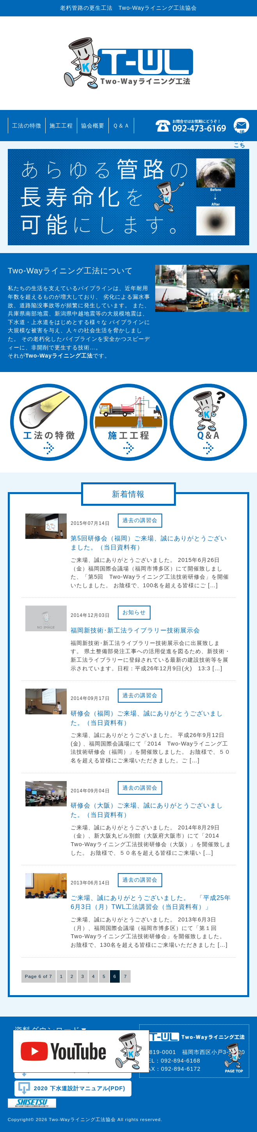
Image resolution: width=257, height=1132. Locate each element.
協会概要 (93, 125)
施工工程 (61, 125)
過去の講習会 (140, 520)
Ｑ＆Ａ (121, 125)
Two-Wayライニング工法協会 (128, 63)
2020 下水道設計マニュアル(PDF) (79, 1088)
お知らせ (134, 612)
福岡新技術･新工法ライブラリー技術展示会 (135, 630)
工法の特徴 (26, 125)
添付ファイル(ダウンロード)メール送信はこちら (239, 125)
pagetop (234, 1056)
